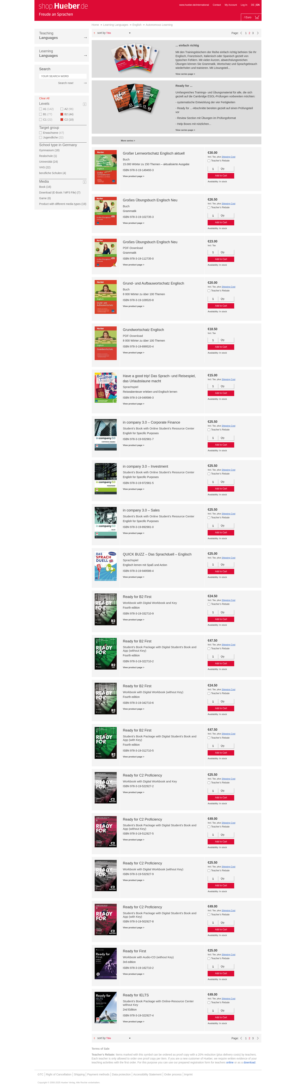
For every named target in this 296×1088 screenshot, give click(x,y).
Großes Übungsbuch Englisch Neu (150, 200)
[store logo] (63, 9)
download (249, 1062)
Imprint (188, 1074)
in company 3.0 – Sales (141, 510)
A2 (69, 109)
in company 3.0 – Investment (145, 466)
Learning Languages (115, 24)
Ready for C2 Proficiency (142, 775)
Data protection (121, 1074)
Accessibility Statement (147, 1074)
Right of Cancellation (58, 1074)
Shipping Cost (228, 157)
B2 (70, 114)
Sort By (101, 32)
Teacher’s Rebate (220, 160)
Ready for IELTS (136, 995)
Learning (48, 53)
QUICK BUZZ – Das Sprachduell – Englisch (157, 554)
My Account (231, 5)
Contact (217, 5)
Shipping (79, 1074)
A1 (49, 109)
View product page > (133, 176)
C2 (70, 119)
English (137, 24)
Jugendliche (54, 137)
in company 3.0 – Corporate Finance (151, 422)
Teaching (48, 35)
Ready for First (134, 951)
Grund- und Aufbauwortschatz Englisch (153, 283)
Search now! (65, 83)
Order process (173, 1074)
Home (95, 24)
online (230, 1062)
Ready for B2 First (137, 597)
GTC (40, 1074)
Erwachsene (54, 132)
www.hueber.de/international (194, 5)
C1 (48, 119)
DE (253, 5)
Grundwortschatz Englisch (143, 330)
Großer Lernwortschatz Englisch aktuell (154, 153)
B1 (48, 114)
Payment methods (98, 1074)
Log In (244, 5)
